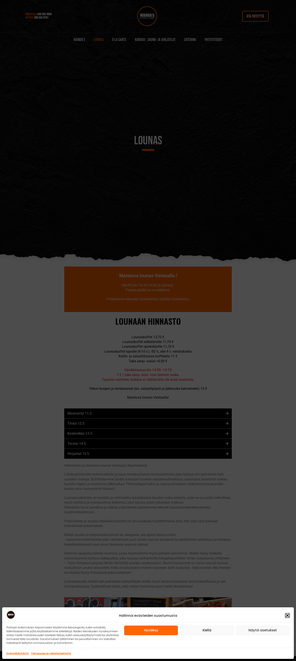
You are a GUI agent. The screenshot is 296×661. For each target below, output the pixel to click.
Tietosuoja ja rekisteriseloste (51, 653)
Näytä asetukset (263, 630)
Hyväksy (151, 630)
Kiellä (207, 630)
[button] (287, 615)
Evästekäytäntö (17, 653)
